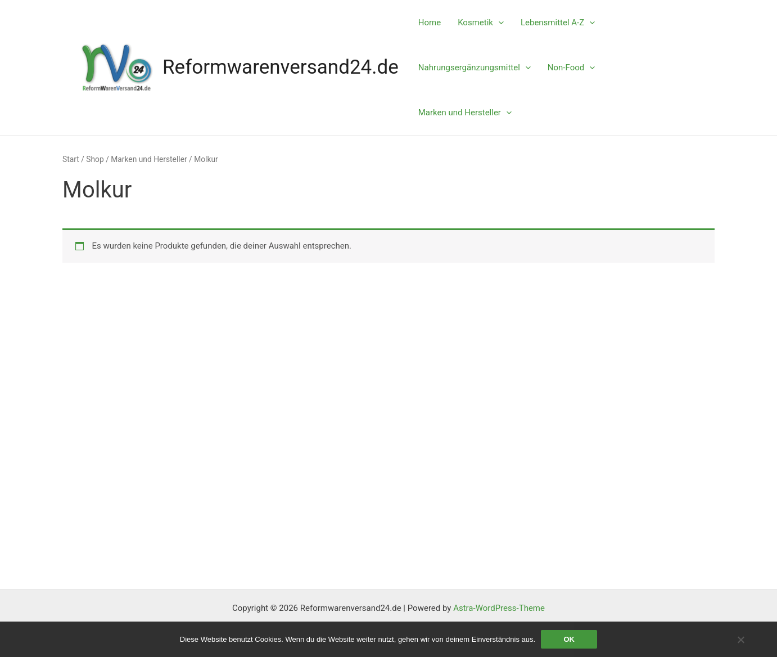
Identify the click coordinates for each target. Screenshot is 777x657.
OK (569, 639)
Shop (94, 159)
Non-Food (571, 67)
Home (429, 22)
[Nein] (740, 639)
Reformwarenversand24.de (280, 67)
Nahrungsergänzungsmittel (474, 67)
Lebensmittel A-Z (558, 22)
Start (70, 159)
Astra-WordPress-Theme (499, 608)
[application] (498, 22)
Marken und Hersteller (465, 112)
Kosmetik (481, 22)
